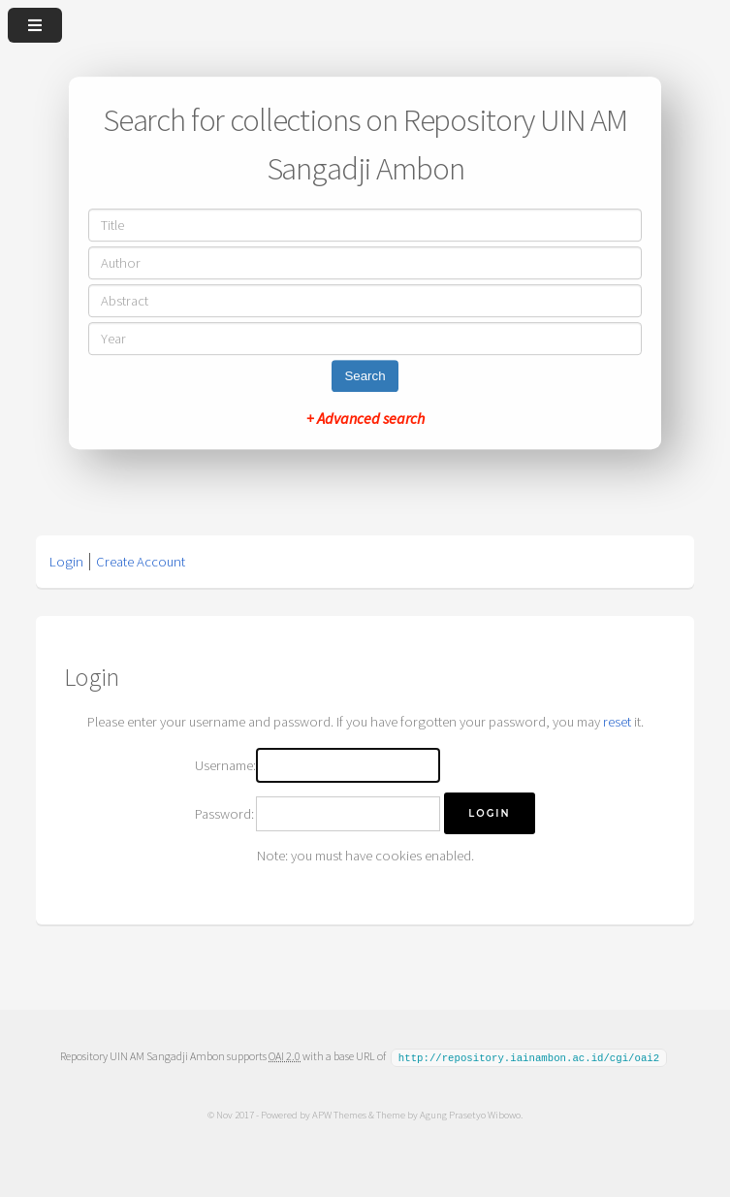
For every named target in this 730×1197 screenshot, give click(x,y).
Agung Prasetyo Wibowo (470, 1113)
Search (364, 376)
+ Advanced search (365, 418)
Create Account (140, 561)
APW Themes (339, 1113)
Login (66, 561)
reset (617, 721)
